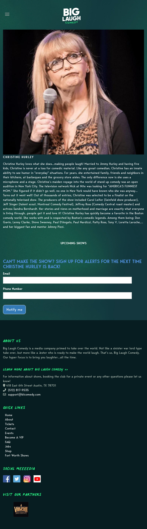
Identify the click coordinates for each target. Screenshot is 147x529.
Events (9, 433)
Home (8, 415)
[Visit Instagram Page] (27, 478)
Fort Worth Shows (17, 455)
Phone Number (12, 289)
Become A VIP (14, 437)
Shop (8, 451)
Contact (10, 428)
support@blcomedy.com (24, 394)
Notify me (14, 309)
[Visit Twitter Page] (16, 478)
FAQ (7, 442)
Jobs (8, 446)
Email (6, 273)
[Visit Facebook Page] (6, 478)
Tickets (9, 424)
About (9, 419)
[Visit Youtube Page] (37, 478)
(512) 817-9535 (18, 390)
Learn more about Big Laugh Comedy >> (35, 369)
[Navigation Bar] (7, 14)
